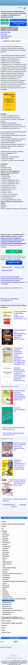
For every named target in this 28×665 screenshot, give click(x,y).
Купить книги (14, 262)
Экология (5, 591)
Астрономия (6, 534)
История (5, 544)
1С (12, 300)
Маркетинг (5, 550)
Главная (4, 521)
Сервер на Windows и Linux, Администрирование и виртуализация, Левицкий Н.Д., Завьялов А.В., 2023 (20, 334)
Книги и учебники (6, 620)
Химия (4, 589)
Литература (6, 548)
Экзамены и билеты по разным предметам (14, 598)
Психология (6, 569)
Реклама (5, 571)
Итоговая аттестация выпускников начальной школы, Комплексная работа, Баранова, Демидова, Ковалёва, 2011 (20, 395)
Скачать (4, 20)
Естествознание (7, 563)
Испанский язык (7, 604)
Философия (6, 587)
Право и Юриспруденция (9, 567)
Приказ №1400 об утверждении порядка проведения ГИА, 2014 (14, 428)
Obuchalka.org (6, 660)
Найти (3, 630)
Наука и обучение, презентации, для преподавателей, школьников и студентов (13, 617)
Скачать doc (14, 251)
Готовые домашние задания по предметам (13, 524)
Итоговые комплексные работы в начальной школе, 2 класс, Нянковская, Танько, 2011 (20, 446)
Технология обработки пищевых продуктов (14, 581)
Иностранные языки (8, 612)
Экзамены (4, 531)
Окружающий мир (7, 596)
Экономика (6, 592)
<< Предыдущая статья (8, 504)
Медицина (5, 554)
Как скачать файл (7, 267)
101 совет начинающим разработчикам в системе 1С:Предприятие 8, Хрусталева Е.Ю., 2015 (20, 315)
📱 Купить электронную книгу (18, 24)
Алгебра (5, 532)
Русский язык (6, 575)
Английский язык (7, 602)
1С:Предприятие (5, 300)
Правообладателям (7, 270)
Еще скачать (4, 23)
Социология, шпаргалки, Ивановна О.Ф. (20, 409)
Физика (5, 583)
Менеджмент (6, 556)
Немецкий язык (7, 606)
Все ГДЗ (4, 526)
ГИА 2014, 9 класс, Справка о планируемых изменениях (15, 499)
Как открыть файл (6, 32)
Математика (6, 552)
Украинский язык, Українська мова (12, 610)
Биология (5, 536)
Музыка (5, 558)
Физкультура (6, 585)
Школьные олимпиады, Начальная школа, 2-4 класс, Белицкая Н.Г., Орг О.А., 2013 (20, 482)
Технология (6, 579)
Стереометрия (7, 577)
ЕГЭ (3, 528)
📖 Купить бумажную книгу (18, 20)
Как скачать (4, 34)
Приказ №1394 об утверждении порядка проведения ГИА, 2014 (14, 433)
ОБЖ (4, 560)
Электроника (6, 594)
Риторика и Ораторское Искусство (12, 573)
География (5, 538)
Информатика (6, 542)
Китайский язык (7, 614)
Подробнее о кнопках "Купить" (12, 41)
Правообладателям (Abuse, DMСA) (6, 37)
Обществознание (7, 561)
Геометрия (5, 540)
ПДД (4, 565)
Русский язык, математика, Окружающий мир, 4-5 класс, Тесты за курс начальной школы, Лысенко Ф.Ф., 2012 (20, 464)
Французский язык (8, 608)
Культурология (7, 546)
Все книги (4, 625)
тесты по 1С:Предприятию (11, 298)
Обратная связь (6, 632)
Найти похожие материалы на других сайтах (9, 28)
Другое (3, 627)
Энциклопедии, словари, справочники (12, 623)
